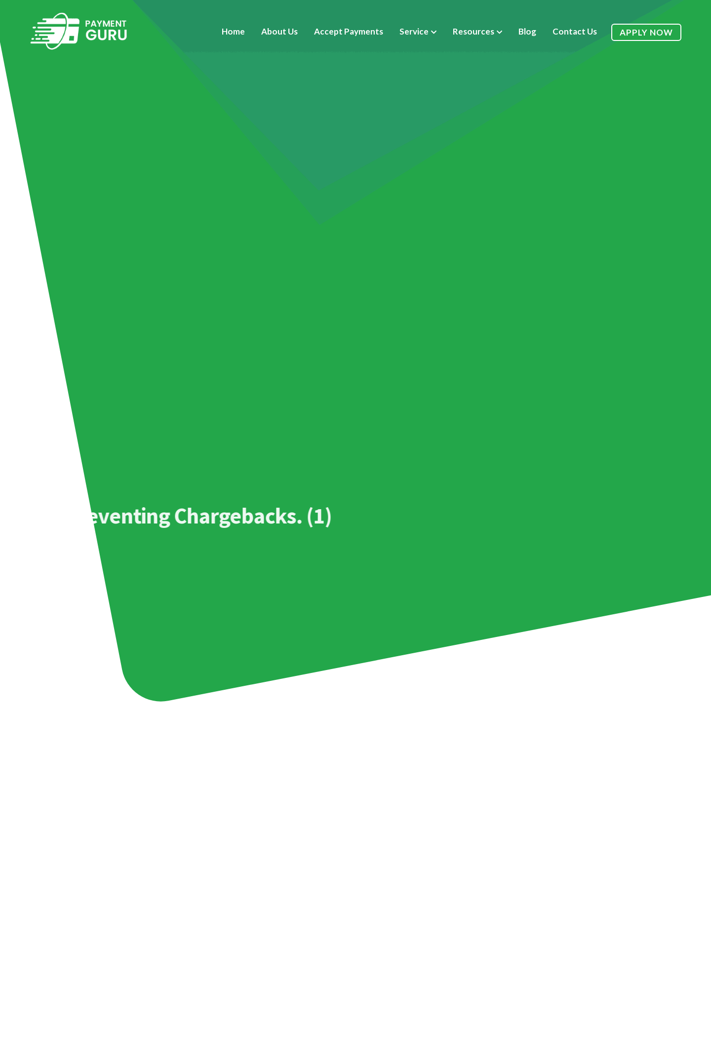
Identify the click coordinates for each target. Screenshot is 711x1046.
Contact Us (575, 31)
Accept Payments (348, 31)
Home (233, 31)
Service (414, 31)
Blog (527, 31)
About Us (279, 31)
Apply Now (646, 32)
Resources (473, 31)
